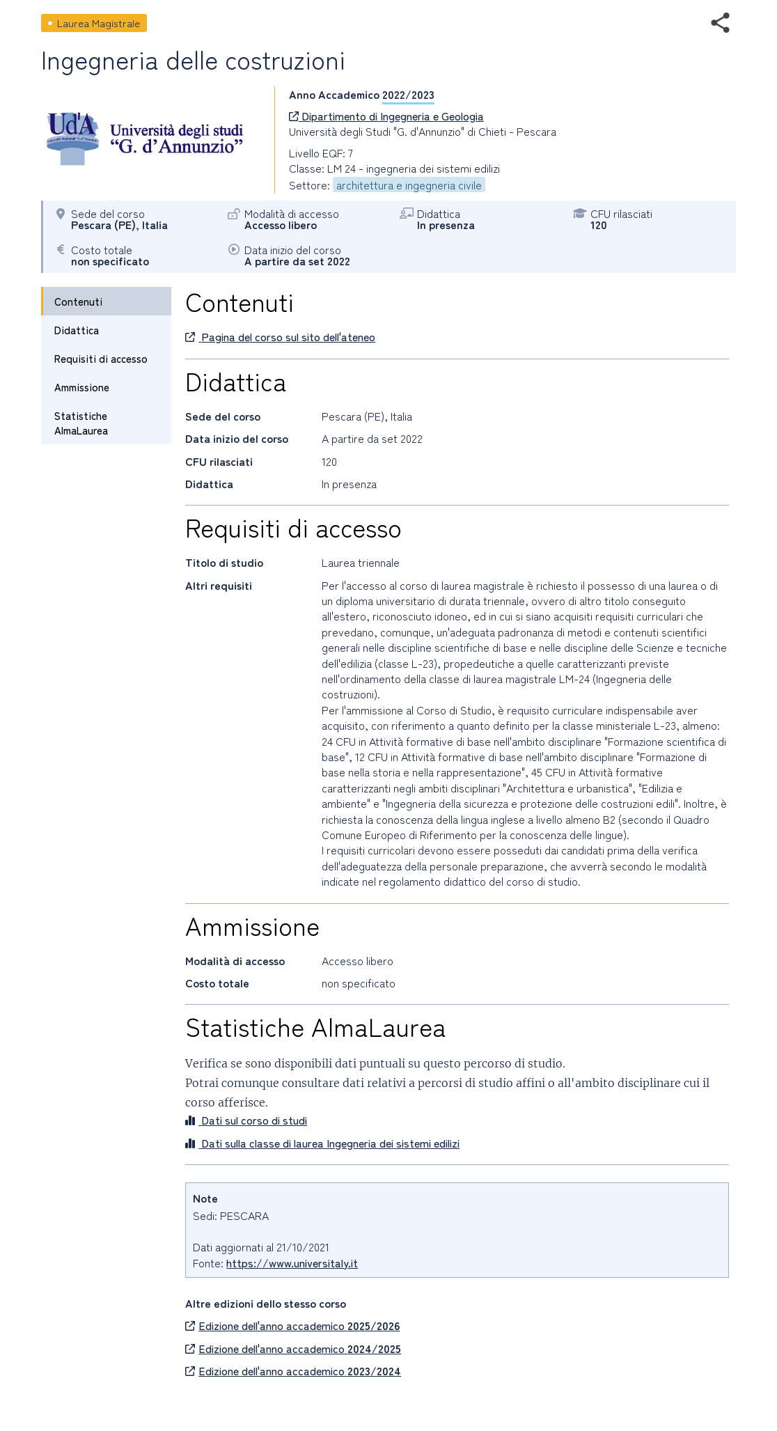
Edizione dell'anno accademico (292, 1325)
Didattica (76, 329)
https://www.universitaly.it (292, 1262)
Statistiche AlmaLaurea (81, 422)
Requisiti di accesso (101, 358)
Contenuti (78, 301)
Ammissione (81, 387)
